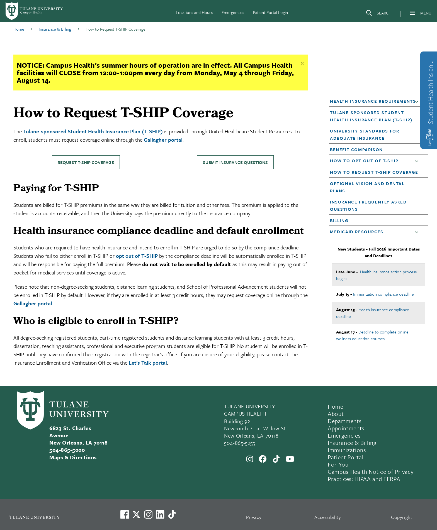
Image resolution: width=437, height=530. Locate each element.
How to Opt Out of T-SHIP (364, 161)
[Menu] (412, 12)
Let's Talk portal (148, 362)
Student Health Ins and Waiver (430, 90)
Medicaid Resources (356, 232)
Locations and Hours (194, 12)
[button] (418, 101)
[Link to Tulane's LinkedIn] (160, 514)
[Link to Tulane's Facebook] (148, 514)
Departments (344, 421)
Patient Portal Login (270, 12)
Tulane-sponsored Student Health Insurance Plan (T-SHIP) (93, 131)
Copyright (401, 517)
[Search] (378, 13)
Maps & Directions (72, 457)
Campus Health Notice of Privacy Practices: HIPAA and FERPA (370, 475)
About (336, 413)
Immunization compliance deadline (383, 294)
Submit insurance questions (235, 162)
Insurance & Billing (352, 442)
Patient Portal (345, 457)
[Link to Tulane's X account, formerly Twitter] (136, 514)
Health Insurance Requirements (373, 101)
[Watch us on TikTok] (172, 514)
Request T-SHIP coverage (86, 162)
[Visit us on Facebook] (124, 514)
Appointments (346, 428)
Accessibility (327, 517)
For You (338, 464)
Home (335, 406)
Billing (339, 220)
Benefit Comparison (356, 149)
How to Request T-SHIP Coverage (374, 172)
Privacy (254, 517)
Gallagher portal (163, 139)
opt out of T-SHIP (137, 255)
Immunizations (347, 450)
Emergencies (233, 12)
